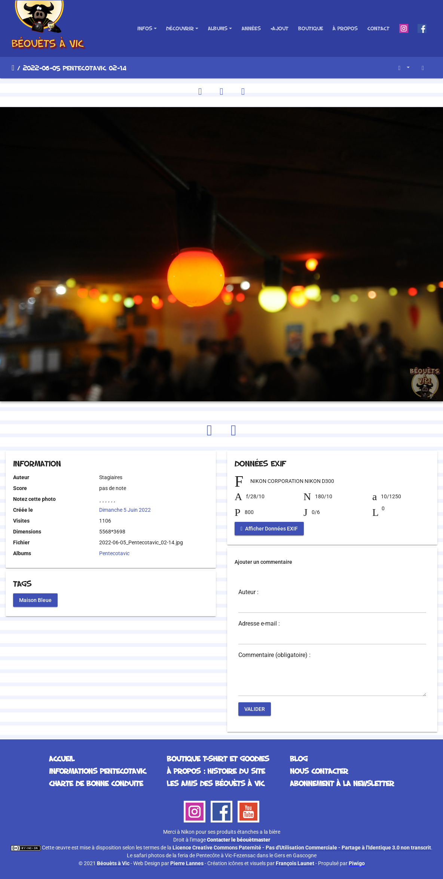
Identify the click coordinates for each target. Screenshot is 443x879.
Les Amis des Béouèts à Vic (215, 783)
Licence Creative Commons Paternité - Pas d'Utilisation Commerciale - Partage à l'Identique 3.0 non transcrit (301, 848)
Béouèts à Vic (113, 863)
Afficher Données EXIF (269, 528)
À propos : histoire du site (216, 770)
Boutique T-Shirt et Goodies (218, 758)
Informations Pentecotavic (97, 770)
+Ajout (279, 28)
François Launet (295, 863)
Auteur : (248, 592)
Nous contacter (319, 770)
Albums (217, 28)
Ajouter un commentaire (263, 562)
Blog (299, 758)
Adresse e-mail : (259, 624)
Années (251, 28)
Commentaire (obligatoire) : (274, 655)
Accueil (13, 67)
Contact (378, 28)
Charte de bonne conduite (96, 783)
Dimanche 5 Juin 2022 (125, 510)
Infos (144, 28)
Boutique (310, 28)
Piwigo (357, 863)
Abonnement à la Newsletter (342, 783)
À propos (345, 28)
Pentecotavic (114, 553)
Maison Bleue (35, 600)
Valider (254, 709)
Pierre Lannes (187, 863)
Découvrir (180, 28)
